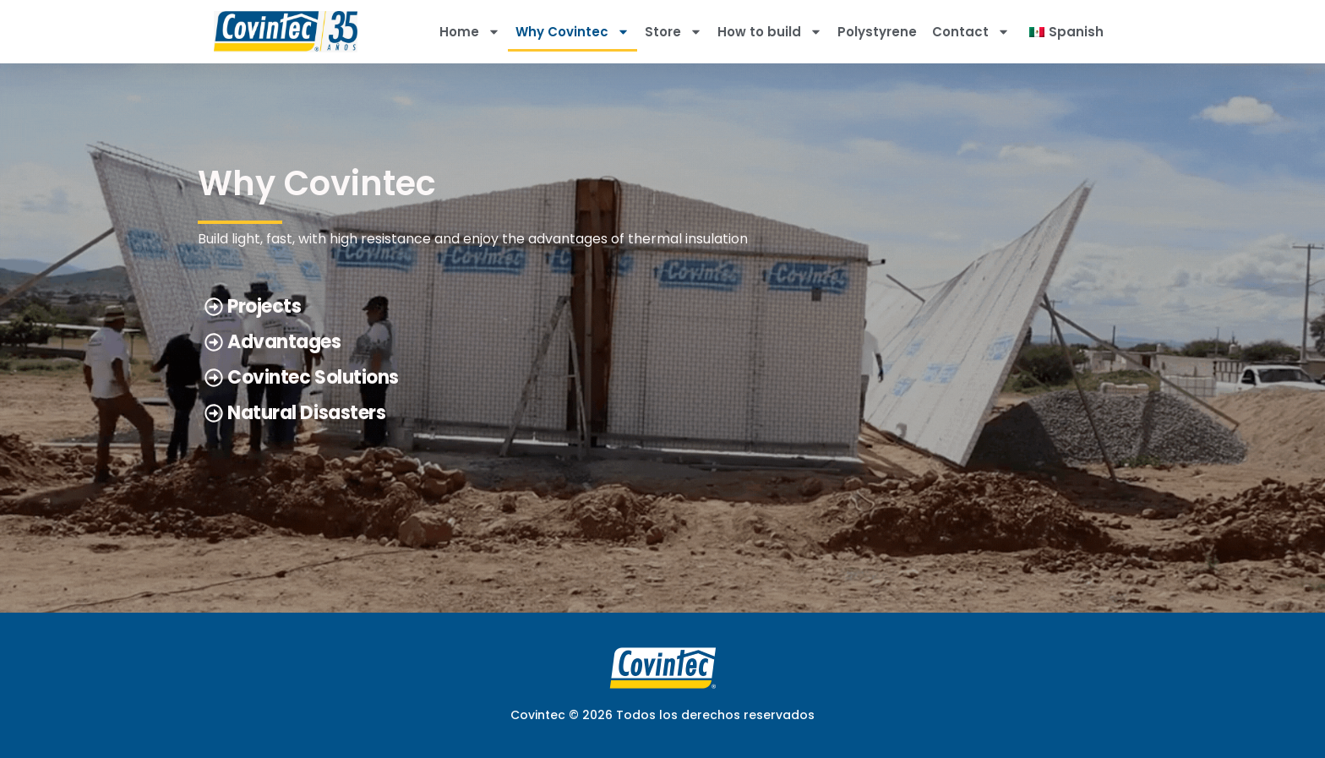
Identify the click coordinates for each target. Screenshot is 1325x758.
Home (469, 31)
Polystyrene (877, 32)
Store (673, 31)
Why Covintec (572, 31)
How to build (769, 31)
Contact (971, 31)
